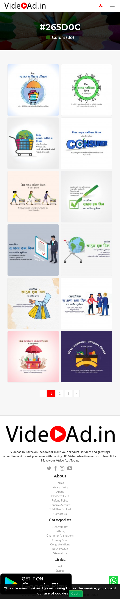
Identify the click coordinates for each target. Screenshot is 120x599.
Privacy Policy (60, 487)
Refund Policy (60, 500)
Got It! (75, 593)
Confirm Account (60, 505)
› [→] (76, 393)
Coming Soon (60, 540)
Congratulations (60, 544)
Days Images (60, 549)
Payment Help (60, 496)
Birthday (60, 531)
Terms (60, 483)
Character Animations (60, 535)
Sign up (60, 570)
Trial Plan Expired (60, 509)
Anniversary (60, 526)
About (60, 491)
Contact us (60, 514)
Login (60, 566)
